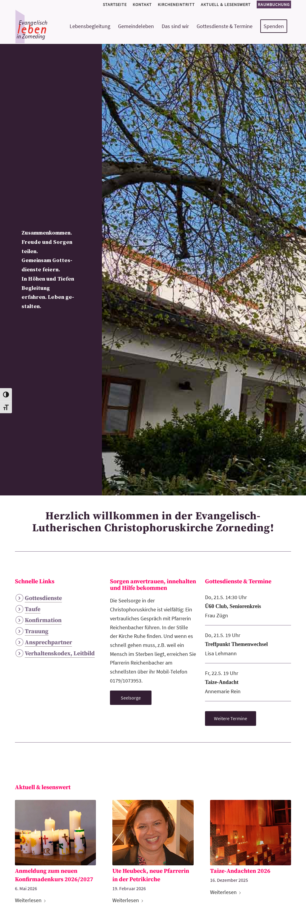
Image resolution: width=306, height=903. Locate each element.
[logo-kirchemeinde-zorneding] (52, 26)
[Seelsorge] (131, 698)
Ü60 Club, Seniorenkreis (233, 606)
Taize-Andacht (221, 682)
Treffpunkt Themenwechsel (236, 644)
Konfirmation (43, 620)
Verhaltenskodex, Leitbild (60, 653)
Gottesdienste (43, 598)
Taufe (32, 609)
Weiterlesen (225, 892)
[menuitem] (115, 4)
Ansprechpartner (48, 642)
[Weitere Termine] (230, 718)
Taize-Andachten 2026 (240, 871)
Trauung (36, 631)
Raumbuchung (274, 4)
